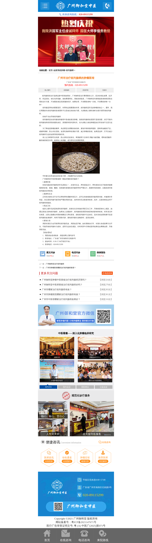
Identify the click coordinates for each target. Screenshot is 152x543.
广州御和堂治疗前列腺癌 (55, 264)
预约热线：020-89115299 (76, 85)
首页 (50, 70)
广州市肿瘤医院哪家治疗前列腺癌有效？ (61, 294)
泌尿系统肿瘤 (59, 70)
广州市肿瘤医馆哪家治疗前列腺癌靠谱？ (61, 268)
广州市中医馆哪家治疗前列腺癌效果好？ (61, 299)
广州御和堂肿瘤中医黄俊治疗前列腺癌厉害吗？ (64, 280)
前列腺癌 (70, 70)
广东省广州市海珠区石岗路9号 (76, 82)
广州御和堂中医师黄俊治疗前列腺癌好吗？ (62, 284)
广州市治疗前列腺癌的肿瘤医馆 (76, 77)
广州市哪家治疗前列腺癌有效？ (57, 289)
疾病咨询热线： (76, 14)
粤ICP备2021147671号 (83, 522)
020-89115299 (93, 495)
